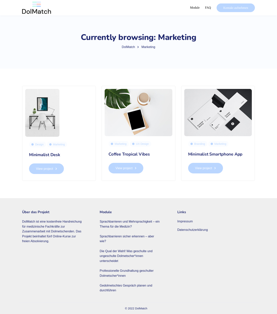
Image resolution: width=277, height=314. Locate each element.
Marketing (59, 144)
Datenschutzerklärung (192, 229)
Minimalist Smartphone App (215, 154)
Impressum (185, 221)
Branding (199, 143)
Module (195, 7)
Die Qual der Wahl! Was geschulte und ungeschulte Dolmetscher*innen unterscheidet (126, 256)
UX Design (142, 143)
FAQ (208, 7)
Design (39, 144)
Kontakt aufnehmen (235, 7)
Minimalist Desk (44, 155)
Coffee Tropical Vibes (129, 154)
